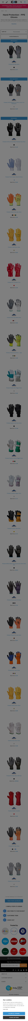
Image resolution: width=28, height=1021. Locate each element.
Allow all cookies (13, 1013)
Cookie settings (14, 1017)
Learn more (5, 1009)
